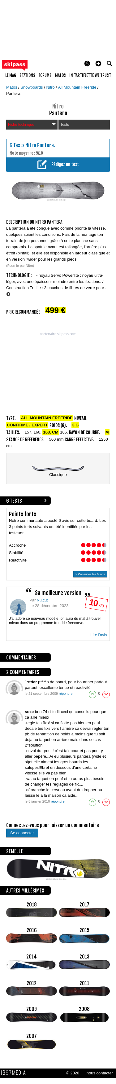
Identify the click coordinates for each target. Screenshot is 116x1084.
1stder (31, 682)
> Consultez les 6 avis (90, 574)
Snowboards (32, 87)
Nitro (51, 87)
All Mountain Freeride (77, 87)
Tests (64, 124)
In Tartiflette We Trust (90, 75)
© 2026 (72, 1073)
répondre (65, 693)
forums (45, 75)
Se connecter (22, 833)
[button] (98, 63)
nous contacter (100, 1073)
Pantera (13, 93)
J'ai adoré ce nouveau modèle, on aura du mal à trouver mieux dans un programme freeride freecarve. (55, 620)
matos (60, 75)
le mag (10, 75)
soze (30, 711)
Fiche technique (32, 124)
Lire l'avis (98, 634)
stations (27, 75)
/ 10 (96, 604)
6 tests (14, 501)
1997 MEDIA (15, 1073)
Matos (12, 87)
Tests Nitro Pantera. (34, 145)
